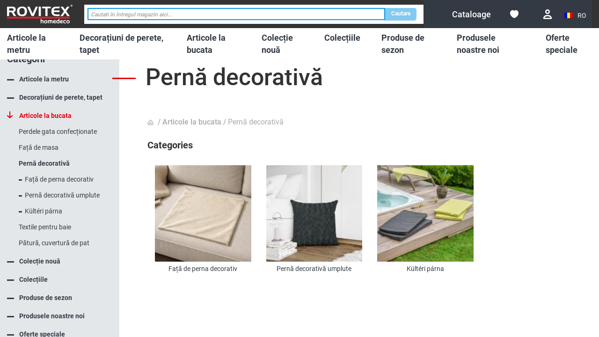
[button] (575, 16)
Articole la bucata (191, 121)
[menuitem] (33, 43)
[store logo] (40, 14)
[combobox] (236, 14)
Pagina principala (151, 122)
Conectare (547, 14)
